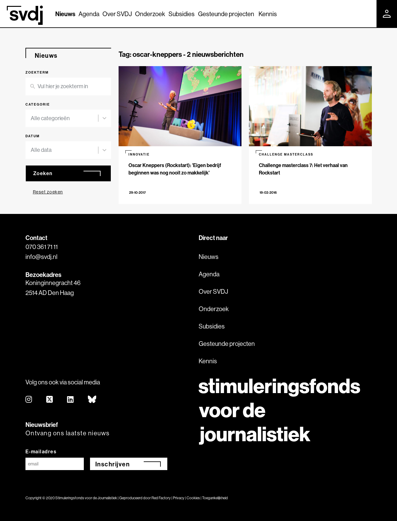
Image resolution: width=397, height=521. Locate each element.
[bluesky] (92, 400)
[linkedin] (70, 400)
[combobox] (64, 118)
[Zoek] (366, 13)
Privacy (178, 498)
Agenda (89, 14)
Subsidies (182, 14)
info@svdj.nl (41, 256)
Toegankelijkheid (215, 498)
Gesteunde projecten (226, 14)
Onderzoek (150, 14)
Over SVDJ (117, 14)
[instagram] (29, 400)
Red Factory (161, 498)
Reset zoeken (48, 192)
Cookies (193, 498)
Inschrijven (112, 464)
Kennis (268, 14)
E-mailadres (41, 451)
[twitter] (49, 400)
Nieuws (65, 14)
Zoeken (43, 173)
